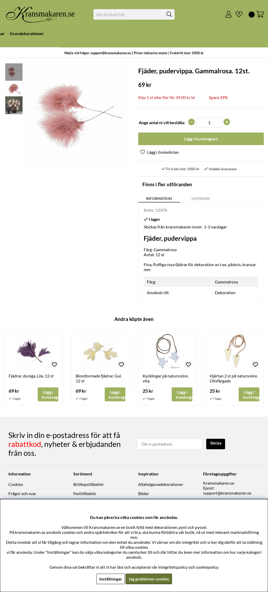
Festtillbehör (84, 493)
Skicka (216, 443)
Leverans (201, 199)
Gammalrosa (226, 282)
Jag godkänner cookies (149, 578)
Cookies (15, 484)
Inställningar (109, 578)
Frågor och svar (22, 493)
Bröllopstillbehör (88, 484)
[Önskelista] (236, 14)
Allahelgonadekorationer (160, 484)
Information (159, 199)
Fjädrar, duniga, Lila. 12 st (31, 376)
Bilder (143, 493)
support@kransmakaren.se (227, 493)
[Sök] (133, 14)
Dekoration (225, 293)
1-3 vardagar (215, 227)
